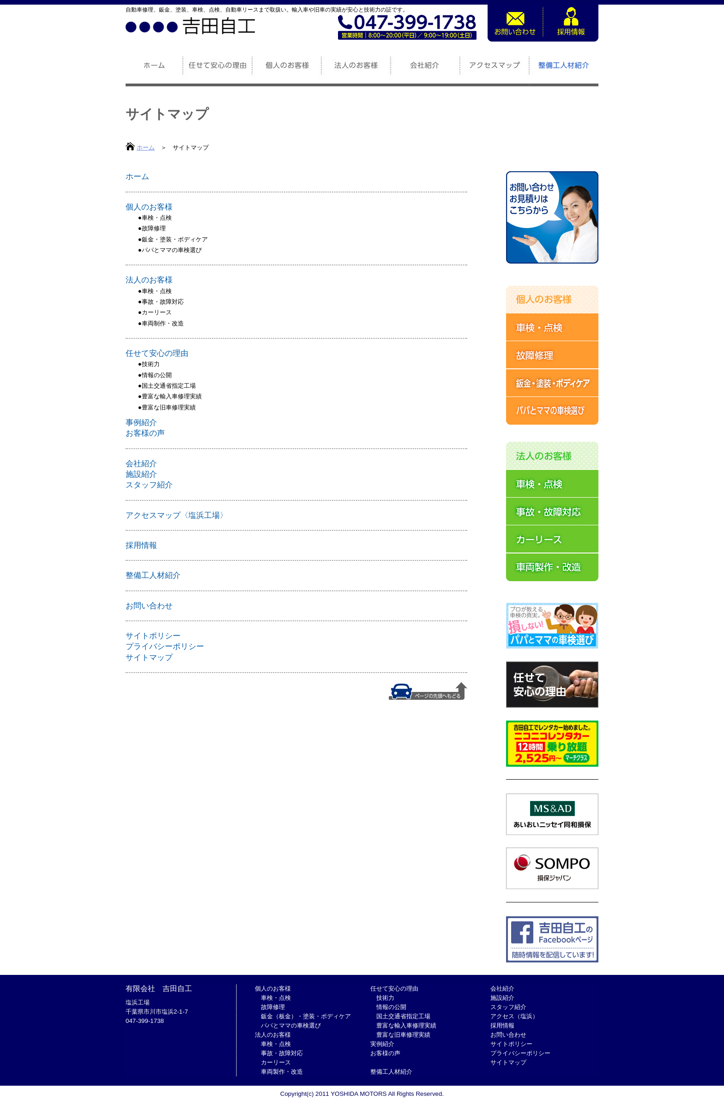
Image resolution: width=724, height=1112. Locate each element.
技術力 (151, 364)
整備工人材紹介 (153, 575)
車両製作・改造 (282, 1071)
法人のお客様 (149, 279)
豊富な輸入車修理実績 (172, 396)
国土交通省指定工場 (169, 385)
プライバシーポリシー (165, 646)
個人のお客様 (149, 206)
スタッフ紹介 (149, 484)
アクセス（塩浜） (514, 1016)
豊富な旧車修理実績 (169, 407)
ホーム (146, 147)
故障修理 (154, 228)
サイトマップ (149, 657)
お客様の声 (145, 433)
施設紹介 (141, 474)
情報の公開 (157, 375)
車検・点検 (157, 217)
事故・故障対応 (163, 301)
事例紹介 (141, 422)
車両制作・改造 (163, 323)
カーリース (157, 312)
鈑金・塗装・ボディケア (175, 239)
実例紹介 (382, 1043)
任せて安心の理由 (157, 353)
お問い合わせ (149, 605)
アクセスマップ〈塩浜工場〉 (177, 515)
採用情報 (141, 545)
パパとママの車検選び (172, 249)
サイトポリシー (153, 635)
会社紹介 (141, 463)
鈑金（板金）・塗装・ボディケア (306, 1016)
